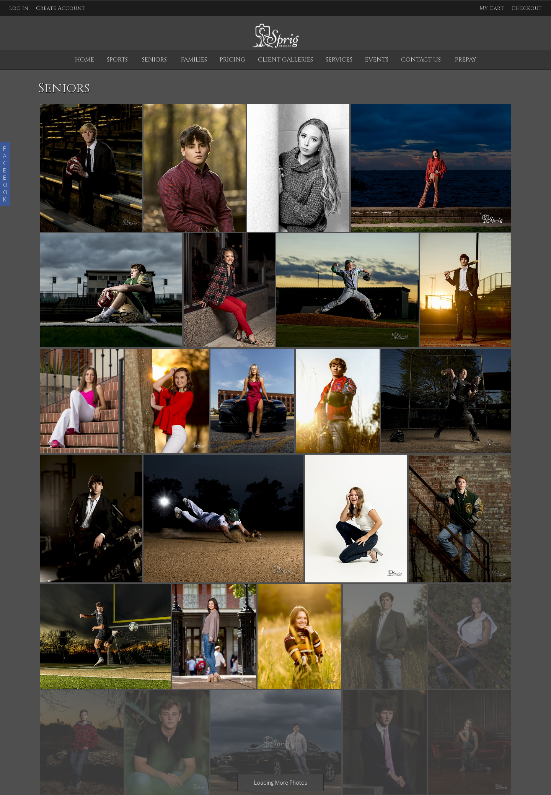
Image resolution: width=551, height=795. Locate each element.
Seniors (154, 59)
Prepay (465, 59)
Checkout (527, 8)
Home (84, 59)
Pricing (232, 59)
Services (339, 59)
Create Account (60, 8)
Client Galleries (285, 59)
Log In (18, 8)
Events (376, 59)
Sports (117, 59)
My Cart (492, 8)
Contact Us (421, 59)
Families (194, 59)
